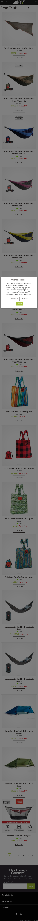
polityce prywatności (25, 294)
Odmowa (25, 299)
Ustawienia (14, 299)
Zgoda (19, 303)
